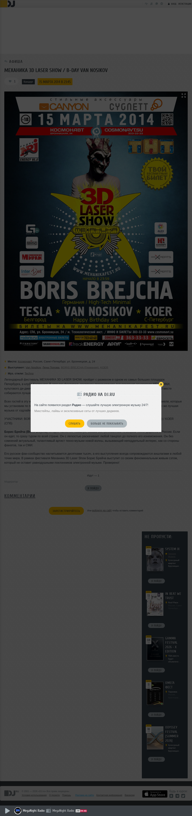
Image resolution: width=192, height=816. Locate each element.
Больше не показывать (107, 423)
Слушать (74, 423)
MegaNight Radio (34, 810)
